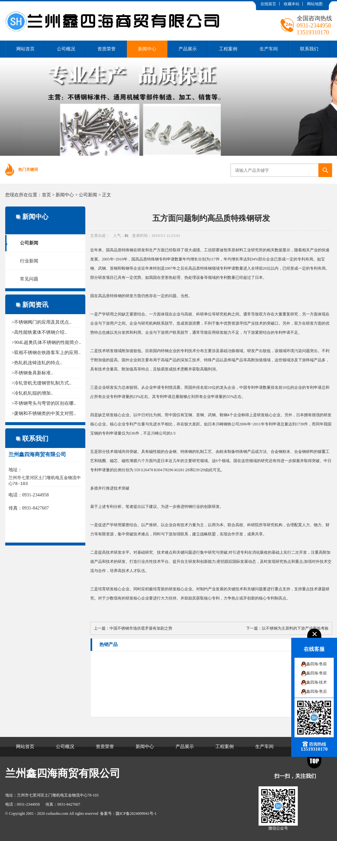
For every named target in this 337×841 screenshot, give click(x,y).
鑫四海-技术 (316, 682)
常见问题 (29, 279)
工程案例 (228, 48)
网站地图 (315, 4)
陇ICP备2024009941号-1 (136, 813)
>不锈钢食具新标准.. (32, 372)
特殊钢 (127, 250)
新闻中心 (147, 48)
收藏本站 (291, 4)
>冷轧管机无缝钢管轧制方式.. (42, 383)
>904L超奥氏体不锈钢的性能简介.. (46, 342)
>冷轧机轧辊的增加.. (32, 393)
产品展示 (187, 48)
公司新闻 (88, 194)
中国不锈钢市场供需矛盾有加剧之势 (141, 628)
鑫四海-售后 (316, 691)
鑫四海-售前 (316, 664)
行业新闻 (29, 261)
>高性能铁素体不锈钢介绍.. (39, 332)
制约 (204, 589)
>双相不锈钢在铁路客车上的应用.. (46, 352)
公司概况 (66, 48)
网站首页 (25, 48)
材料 (310, 451)
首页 (46, 194)
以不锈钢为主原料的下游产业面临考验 (295, 628)
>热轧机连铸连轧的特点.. (37, 362)
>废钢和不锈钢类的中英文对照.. (44, 413)
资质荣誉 (106, 48)
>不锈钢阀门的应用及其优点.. (42, 322)
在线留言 (268, 4)
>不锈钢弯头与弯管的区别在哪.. (44, 403)
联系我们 (309, 48)
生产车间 (269, 48)
